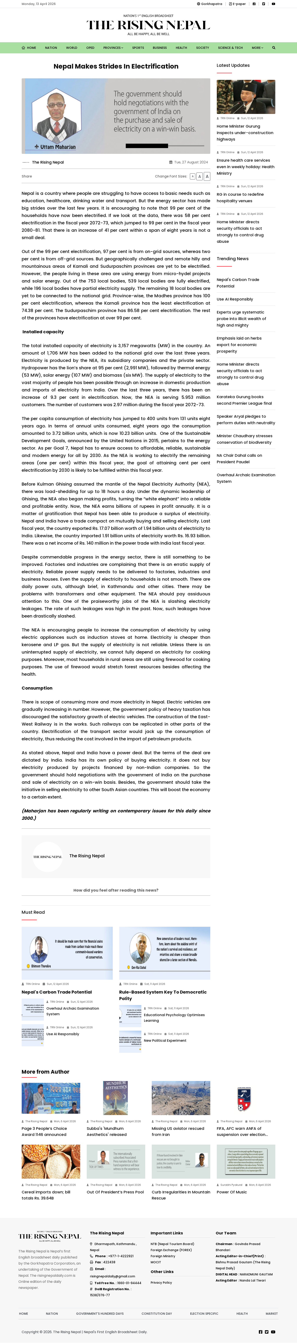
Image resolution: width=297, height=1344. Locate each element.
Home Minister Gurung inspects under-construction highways (245, 132)
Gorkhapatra (209, 4)
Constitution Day (157, 1315)
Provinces (113, 48)
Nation (51, 48)
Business (160, 48)
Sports (138, 48)
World (71, 48)
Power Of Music (232, 1193)
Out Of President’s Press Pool (115, 1193)
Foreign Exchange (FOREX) (171, 1251)
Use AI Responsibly (62, 1035)
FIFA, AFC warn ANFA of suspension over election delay (241, 1136)
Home (29, 48)
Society (202, 48)
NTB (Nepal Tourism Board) (172, 1245)
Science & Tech (230, 48)
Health (181, 48)
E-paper (237, 4)
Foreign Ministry (163, 1257)
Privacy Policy (161, 1284)
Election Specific (204, 1315)
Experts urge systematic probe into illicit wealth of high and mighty (241, 318)
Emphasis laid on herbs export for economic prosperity (239, 344)
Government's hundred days (100, 1315)
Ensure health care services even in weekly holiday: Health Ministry (245, 167)
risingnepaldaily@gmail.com (112, 1277)
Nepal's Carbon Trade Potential (57, 993)
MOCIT (156, 1263)
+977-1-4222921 (121, 1257)
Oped (90, 48)
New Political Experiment (165, 1041)
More (257, 48)
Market (272, 1315)
